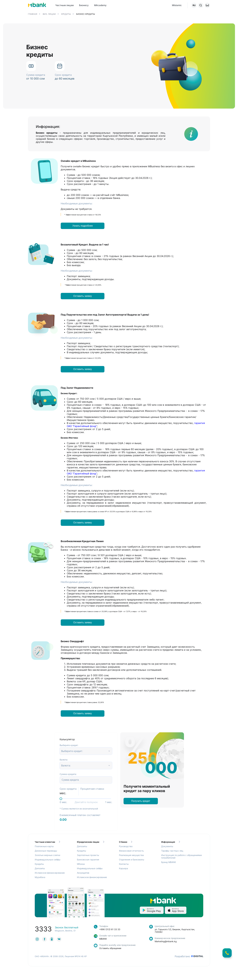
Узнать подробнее (82, 225)
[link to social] (37, 939)
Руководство (126, 846)
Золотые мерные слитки (47, 855)
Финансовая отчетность (131, 850)
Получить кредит (140, 801)
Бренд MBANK (168, 862)
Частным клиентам (47, 842)
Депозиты (40, 868)
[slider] (61, 798)
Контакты (124, 864)
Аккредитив (83, 872)
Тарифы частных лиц (172, 850)
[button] (207, 5)
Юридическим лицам (90, 842)
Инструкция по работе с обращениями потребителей (181, 856)
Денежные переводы (46, 850)
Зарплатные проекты (88, 855)
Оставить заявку (82, 296)
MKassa (81, 864)
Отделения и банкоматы (131, 859)
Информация (170, 842)
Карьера (123, 868)
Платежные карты (44, 846)
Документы (167, 846)
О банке (125, 842)
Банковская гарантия (88, 859)
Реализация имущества (131, 855)
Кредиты (39, 864)
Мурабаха (40, 877)
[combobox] (61, 751)
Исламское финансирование (50, 872)
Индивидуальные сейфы (47, 859)
